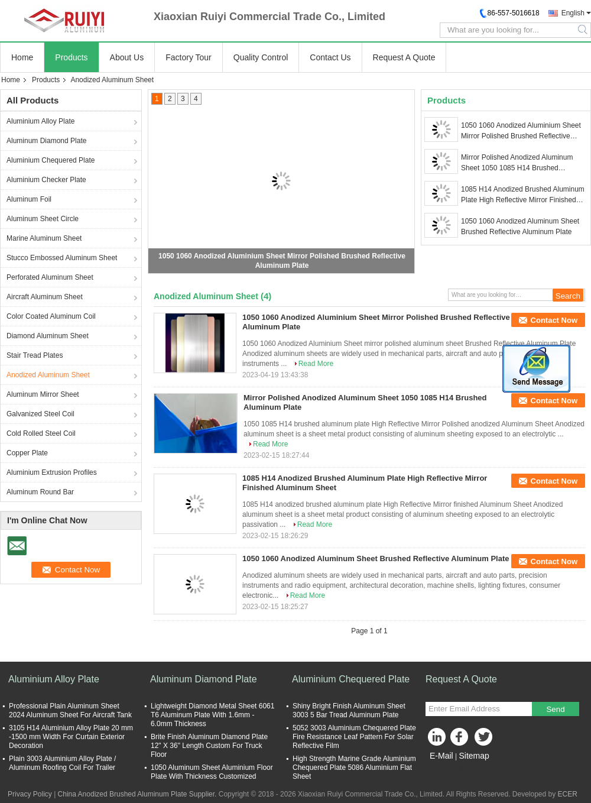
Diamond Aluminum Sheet (48, 336)
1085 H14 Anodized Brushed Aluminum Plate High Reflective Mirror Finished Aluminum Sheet (522, 195)
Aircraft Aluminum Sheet (45, 297)
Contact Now (554, 320)
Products (71, 57)
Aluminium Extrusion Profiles (52, 472)
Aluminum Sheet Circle (43, 219)
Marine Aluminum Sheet (44, 238)
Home (22, 57)
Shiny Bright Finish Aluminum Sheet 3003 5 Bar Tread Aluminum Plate (349, 710)
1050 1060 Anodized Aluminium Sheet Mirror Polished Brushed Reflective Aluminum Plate (521, 131)
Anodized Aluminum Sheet (48, 375)
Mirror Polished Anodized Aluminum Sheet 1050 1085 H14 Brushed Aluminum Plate (517, 163)
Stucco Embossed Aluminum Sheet (62, 258)
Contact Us (330, 57)
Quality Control (260, 57)
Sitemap (474, 755)
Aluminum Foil (29, 199)
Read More (315, 364)
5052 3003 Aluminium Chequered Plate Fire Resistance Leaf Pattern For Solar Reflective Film (354, 737)
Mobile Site (446, 770)
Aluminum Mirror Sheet (43, 394)
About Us (127, 57)
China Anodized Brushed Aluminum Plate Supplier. (138, 794)
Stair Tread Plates (35, 355)
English (572, 13)
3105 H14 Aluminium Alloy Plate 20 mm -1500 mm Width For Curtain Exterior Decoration (71, 737)
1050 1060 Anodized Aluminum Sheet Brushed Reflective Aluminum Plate (520, 226)
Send (555, 709)
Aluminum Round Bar (40, 492)
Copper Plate (27, 453)
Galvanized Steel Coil (40, 414)
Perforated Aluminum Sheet (50, 277)
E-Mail (441, 755)
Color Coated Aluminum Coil (51, 316)
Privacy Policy (30, 794)
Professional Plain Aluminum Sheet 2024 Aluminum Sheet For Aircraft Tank (70, 710)
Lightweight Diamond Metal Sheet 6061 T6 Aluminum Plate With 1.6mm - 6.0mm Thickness (212, 715)
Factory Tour (188, 57)
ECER (567, 794)
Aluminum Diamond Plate (46, 141)
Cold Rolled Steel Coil (41, 433)
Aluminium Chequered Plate (51, 160)
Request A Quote (404, 57)
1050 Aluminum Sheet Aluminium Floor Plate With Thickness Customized (212, 772)
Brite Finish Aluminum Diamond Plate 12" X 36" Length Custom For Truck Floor (209, 746)
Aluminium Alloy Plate (40, 121)
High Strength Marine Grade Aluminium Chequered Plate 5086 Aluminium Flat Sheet (354, 768)
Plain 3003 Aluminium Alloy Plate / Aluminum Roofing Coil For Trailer (62, 763)
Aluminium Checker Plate (46, 180)
